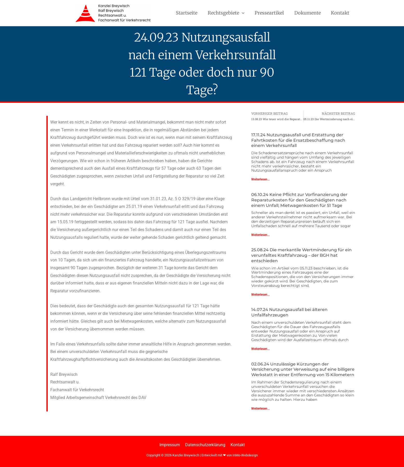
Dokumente (309, 13)
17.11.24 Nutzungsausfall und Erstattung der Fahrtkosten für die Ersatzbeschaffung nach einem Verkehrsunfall (298, 140)
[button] (245, 13)
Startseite (190, 13)
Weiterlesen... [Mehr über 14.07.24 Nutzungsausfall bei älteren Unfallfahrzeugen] (260, 349)
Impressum (171, 444)
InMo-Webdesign (245, 455)
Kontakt (340, 13)
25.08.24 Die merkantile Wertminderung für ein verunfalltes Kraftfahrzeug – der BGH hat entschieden (301, 255)
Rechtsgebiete (229, 13)
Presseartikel (271, 13)
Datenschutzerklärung (205, 444)
